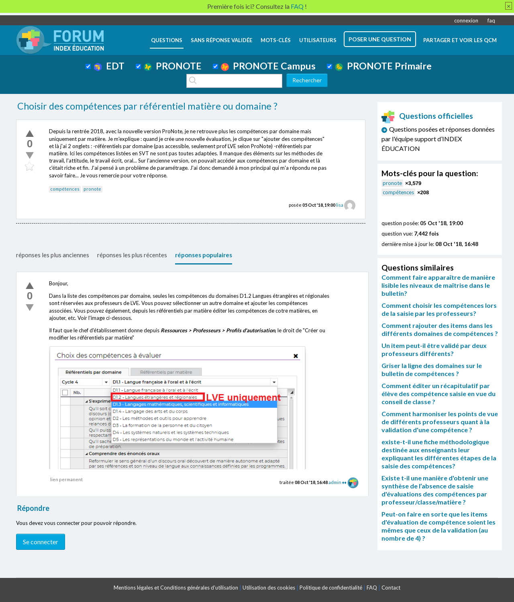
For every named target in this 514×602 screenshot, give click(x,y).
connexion (466, 20)
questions (166, 40)
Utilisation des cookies (269, 587)
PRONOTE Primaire (383, 65)
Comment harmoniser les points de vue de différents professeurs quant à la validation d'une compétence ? (439, 421)
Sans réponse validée (221, 40)
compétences (65, 188)
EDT (109, 65)
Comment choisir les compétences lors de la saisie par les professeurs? (439, 309)
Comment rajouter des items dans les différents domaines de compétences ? (439, 329)
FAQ (372, 587)
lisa (339, 204)
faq (491, 20)
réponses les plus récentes (132, 254)
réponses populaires (203, 254)
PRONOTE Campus (268, 65)
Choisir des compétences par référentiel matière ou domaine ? (147, 106)
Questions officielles (427, 115)
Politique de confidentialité (331, 587)
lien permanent (66, 479)
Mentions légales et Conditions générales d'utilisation (176, 587)
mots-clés (276, 40)
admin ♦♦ (337, 482)
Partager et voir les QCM (460, 40)
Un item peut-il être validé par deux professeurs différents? (434, 349)
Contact (390, 587)
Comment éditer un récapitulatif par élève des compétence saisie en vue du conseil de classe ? (438, 393)
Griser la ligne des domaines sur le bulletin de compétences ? (431, 369)
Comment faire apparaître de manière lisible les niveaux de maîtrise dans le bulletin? (438, 285)
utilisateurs (318, 40)
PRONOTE (173, 65)
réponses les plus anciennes (52, 254)
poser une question (380, 39)
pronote (92, 188)
